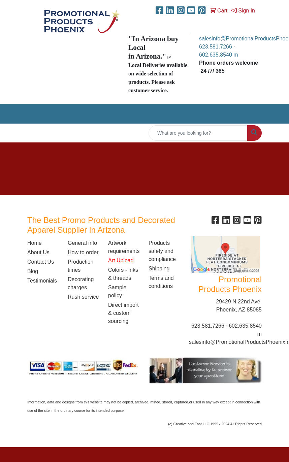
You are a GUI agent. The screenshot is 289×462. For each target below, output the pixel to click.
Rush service (83, 297)
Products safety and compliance (162, 251)
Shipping (159, 268)
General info (82, 243)
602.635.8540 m (219, 55)
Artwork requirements (123, 247)
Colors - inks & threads (123, 274)
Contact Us (40, 262)
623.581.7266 (215, 47)
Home (34, 243)
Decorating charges (81, 283)
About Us (38, 252)
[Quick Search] (198, 133)
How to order (83, 252)
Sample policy (117, 291)
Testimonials (42, 281)
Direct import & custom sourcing (123, 313)
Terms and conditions (161, 282)
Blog (32, 271)
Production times (81, 266)
